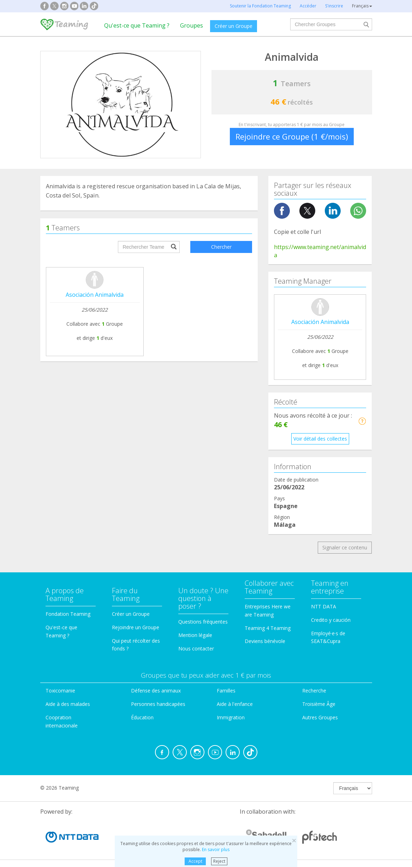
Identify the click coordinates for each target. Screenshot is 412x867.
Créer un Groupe (233, 26)
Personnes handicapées (158, 704)
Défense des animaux (156, 690)
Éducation (142, 717)
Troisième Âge (318, 704)
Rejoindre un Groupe (135, 627)
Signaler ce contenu (344, 547)
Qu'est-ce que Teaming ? (136, 25)
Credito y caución (331, 620)
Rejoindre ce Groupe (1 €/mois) (291, 136)
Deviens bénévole (265, 641)
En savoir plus (215, 850)
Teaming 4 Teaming (268, 628)
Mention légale (195, 635)
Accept (195, 861)
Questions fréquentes (203, 621)
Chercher (221, 246)
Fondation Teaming (68, 614)
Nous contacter (196, 648)
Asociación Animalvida (95, 295)
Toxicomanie (60, 690)
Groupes (191, 25)
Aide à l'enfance (235, 704)
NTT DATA (323, 606)
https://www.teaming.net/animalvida (320, 251)
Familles (226, 690)
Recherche (314, 690)
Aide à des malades (68, 704)
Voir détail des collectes (320, 438)
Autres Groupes (320, 717)
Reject (219, 861)
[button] (362, 421)
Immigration (231, 717)
